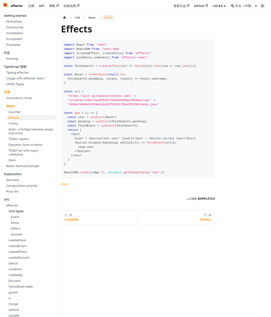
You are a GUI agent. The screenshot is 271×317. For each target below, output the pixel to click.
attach (13, 263)
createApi (15, 275)
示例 (7, 92)
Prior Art (12, 191)
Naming (12, 58)
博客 (54, 6)
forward (14, 281)
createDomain (19, 257)
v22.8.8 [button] (217, 6)
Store (15, 223)
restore (13, 310)
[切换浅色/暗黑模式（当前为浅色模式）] (262, 6)
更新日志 (181, 6)
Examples (13, 45)
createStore (17, 240)
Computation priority (21, 186)
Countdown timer (19, 98)
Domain (17, 234)
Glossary (12, 180)
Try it (64, 184)
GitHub (201, 6)
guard (12, 292)
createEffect (17, 252)
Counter (14, 112)
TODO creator (18, 139)
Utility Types (15, 84)
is (9, 298)
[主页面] (64, 18)
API (42, 6)
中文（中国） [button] (242, 6)
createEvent (17, 246)
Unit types (16, 211)
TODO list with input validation (23, 152)
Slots (12, 160)
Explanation (13, 174)
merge (13, 304)
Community (15, 27)
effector (12, 205)
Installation (15, 33)
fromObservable (20, 286)
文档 (31, 6)
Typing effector (17, 72)
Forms (13, 123)
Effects (13, 118)
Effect (15, 228)
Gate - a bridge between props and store (30, 131)
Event (15, 217)
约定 (7, 53)
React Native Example (22, 166)
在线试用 (71, 6)
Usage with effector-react (25, 78)
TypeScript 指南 (15, 67)
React (10, 106)
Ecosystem (14, 39)
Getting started (15, 16)
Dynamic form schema (25, 145)
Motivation (14, 21)
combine (14, 269)
